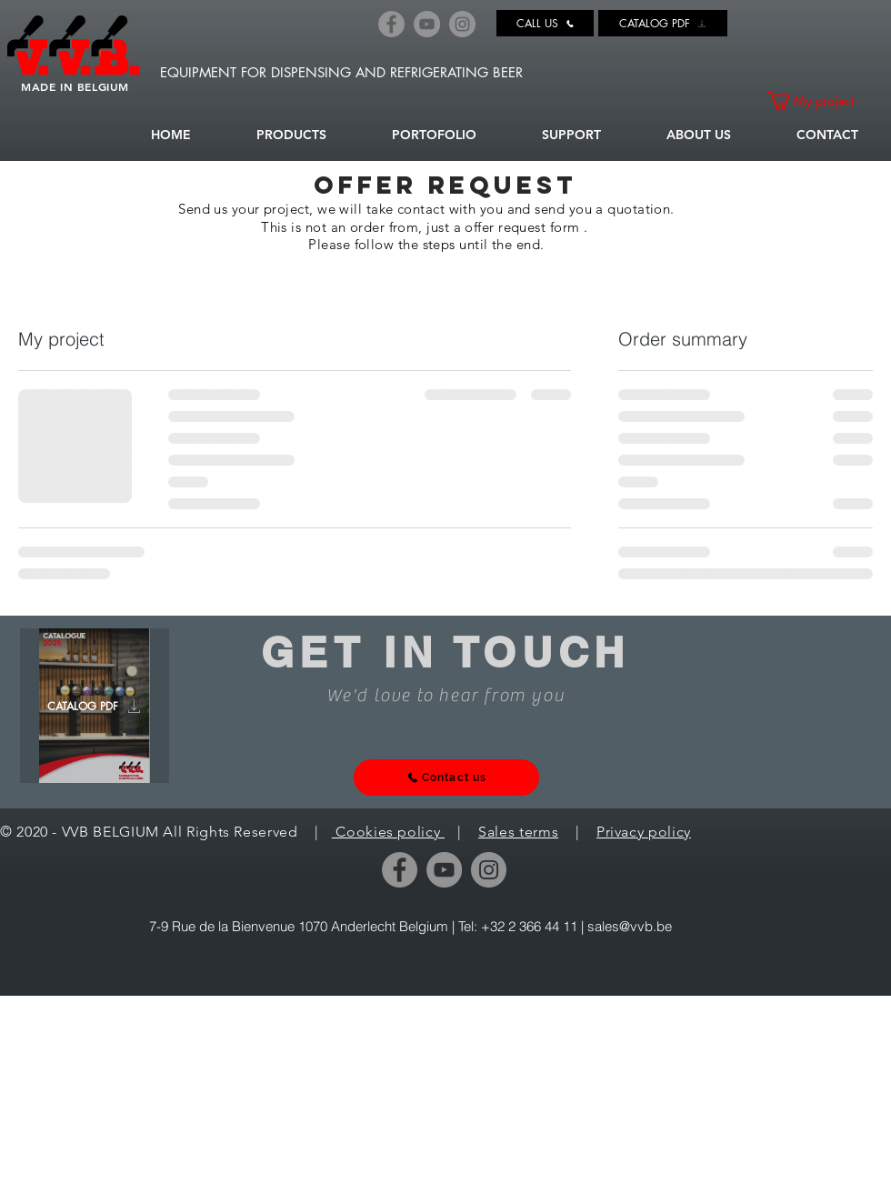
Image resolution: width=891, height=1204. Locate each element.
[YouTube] (427, 24)
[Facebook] (391, 24)
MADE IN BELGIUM (75, 86)
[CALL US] (545, 23)
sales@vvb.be (629, 926)
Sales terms (518, 831)
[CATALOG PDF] (662, 23)
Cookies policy (388, 831)
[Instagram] (462, 24)
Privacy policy (643, 831)
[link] (819, 101)
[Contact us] (446, 777)
